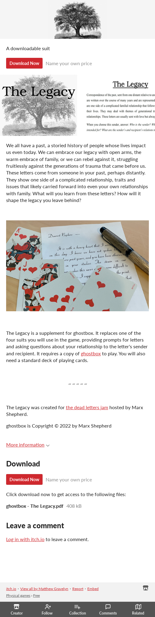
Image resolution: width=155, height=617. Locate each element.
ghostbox (91, 353)
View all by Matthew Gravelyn (44, 588)
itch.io (11, 588)
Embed (93, 588)
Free (36, 595)
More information (28, 444)
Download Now (24, 63)
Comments (108, 609)
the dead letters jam (87, 407)
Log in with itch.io (25, 539)
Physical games (18, 595)
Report (77, 588)
